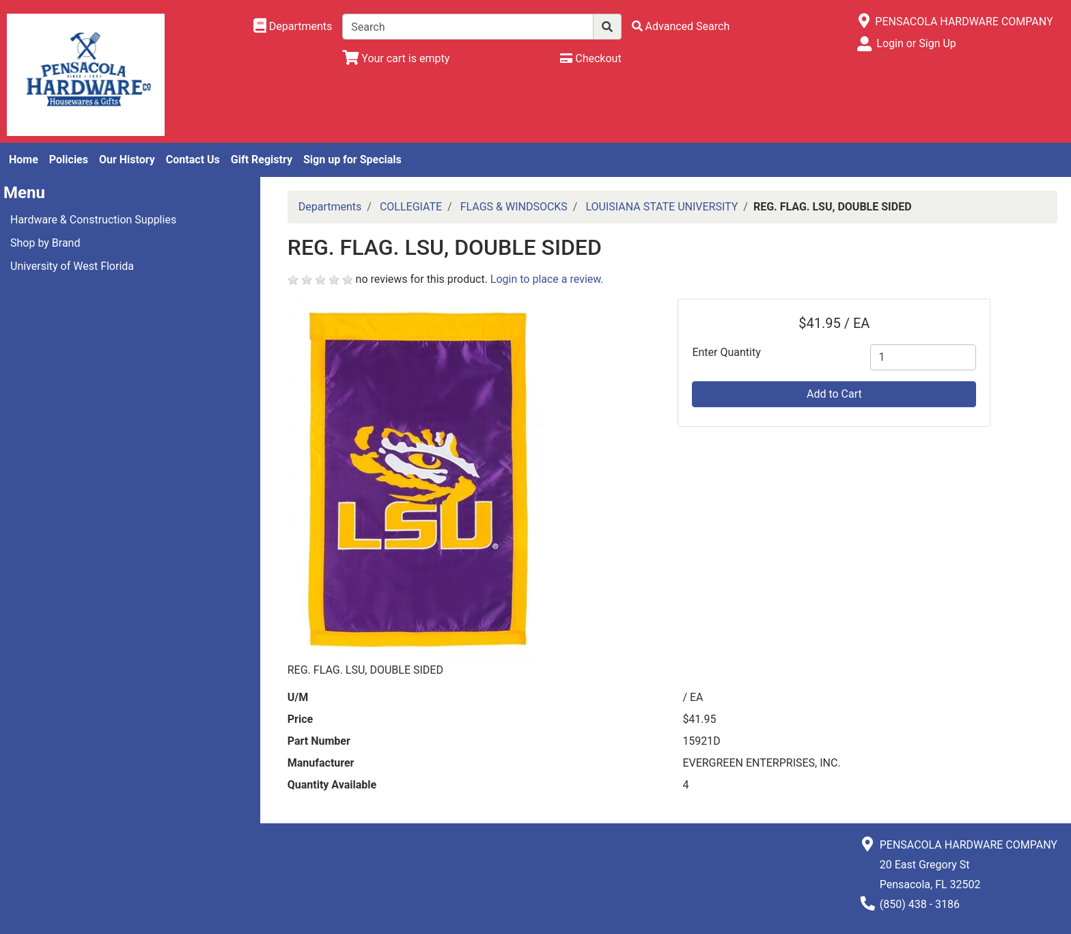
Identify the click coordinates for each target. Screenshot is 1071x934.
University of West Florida (72, 266)
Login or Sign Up (916, 43)
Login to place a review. (547, 279)
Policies (68, 159)
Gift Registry (261, 159)
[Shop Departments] (293, 26)
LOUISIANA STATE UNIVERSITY (661, 206)
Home (23, 159)
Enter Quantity (726, 352)
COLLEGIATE (411, 206)
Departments (330, 206)
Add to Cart (834, 393)
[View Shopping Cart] (395, 58)
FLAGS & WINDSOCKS (514, 206)
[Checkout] (590, 58)
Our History (127, 159)
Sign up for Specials (352, 159)
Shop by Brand (45, 242)
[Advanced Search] (681, 26)
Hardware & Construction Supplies (93, 219)
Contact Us (193, 159)
